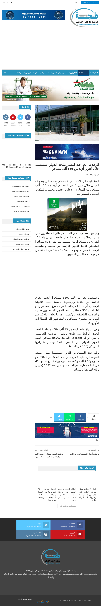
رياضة (52, 73)
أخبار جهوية (73, 73)
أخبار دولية (27, 73)
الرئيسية (94, 73)
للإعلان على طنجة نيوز (20, 249)
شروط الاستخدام (21, 229)
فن (36, 73)
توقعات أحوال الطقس (20, 196)
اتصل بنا (75, 3)
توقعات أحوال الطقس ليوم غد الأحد (84, 454)
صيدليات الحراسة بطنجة (21, 191)
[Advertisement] (50, 47)
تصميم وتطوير (27, 599)
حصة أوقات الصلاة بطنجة (21, 186)
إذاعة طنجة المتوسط (20, 211)
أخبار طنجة (84, 73)
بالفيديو (43, 73)
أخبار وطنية (61, 73)
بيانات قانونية (23, 234)
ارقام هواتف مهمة (23, 201)
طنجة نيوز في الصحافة (20, 239)
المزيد (20, 73)
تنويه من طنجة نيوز (21, 244)
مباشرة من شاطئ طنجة (20, 206)
